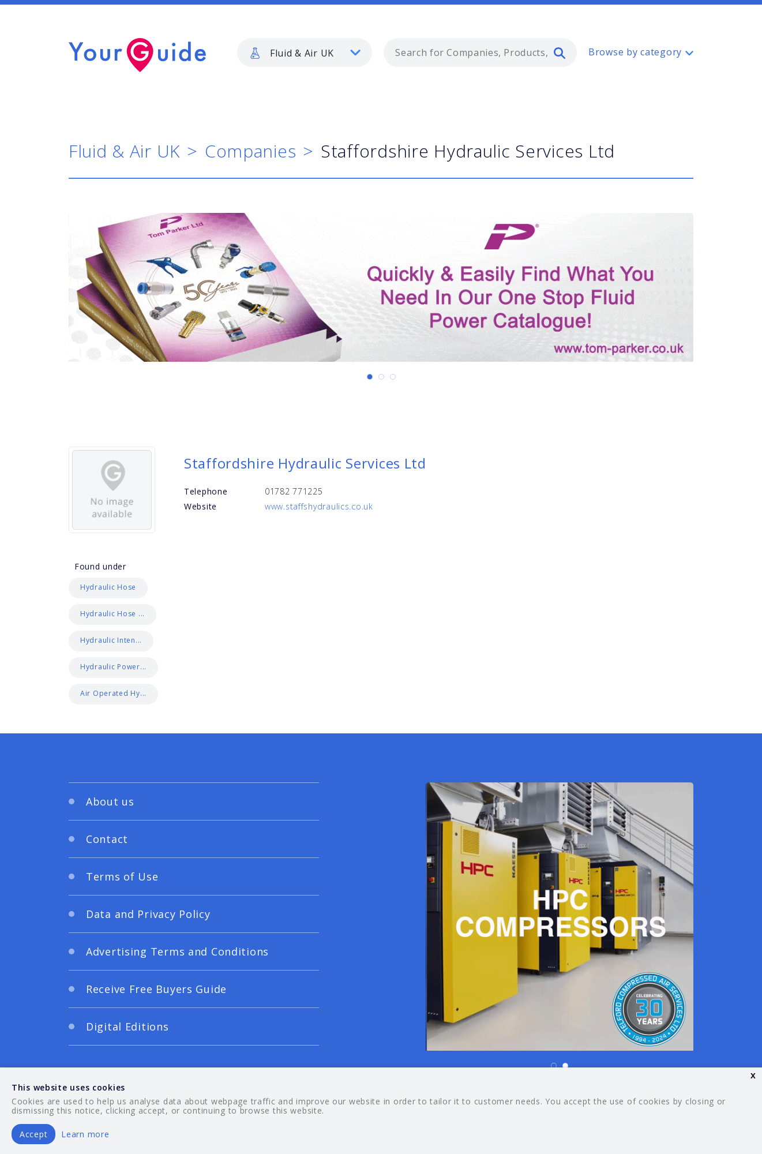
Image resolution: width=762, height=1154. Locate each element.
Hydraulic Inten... (111, 640)
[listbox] (304, 52)
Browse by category (635, 52)
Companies (250, 151)
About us (110, 801)
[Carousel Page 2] (381, 377)
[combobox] (480, 52)
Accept (33, 1134)
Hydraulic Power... (113, 667)
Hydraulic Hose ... (112, 614)
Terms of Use (122, 876)
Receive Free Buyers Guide (156, 989)
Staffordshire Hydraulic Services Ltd (305, 463)
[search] (559, 52)
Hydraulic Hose (108, 587)
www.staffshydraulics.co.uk (319, 506)
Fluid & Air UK (124, 151)
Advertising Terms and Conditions (177, 951)
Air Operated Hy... (113, 693)
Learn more (85, 1134)
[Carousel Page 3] (393, 377)
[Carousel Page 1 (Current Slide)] (370, 377)
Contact (107, 839)
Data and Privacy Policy (148, 914)
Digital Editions (127, 1026)
